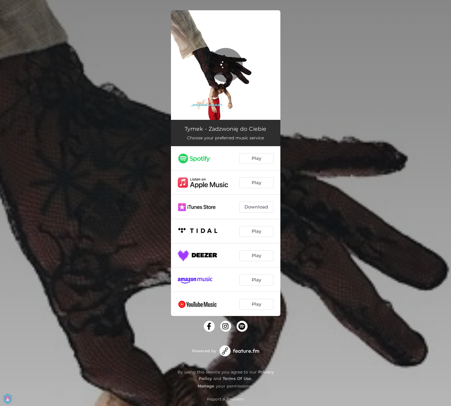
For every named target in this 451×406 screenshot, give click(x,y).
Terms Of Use (237, 378)
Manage (206, 386)
